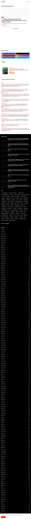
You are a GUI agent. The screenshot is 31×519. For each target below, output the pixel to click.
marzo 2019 (15, 381)
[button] (1, 2)
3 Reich (12, 194)
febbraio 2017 (15, 426)
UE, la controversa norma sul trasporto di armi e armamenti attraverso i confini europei (17, 180)
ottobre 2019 (15, 368)
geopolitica (16, 218)
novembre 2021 (15, 324)
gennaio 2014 (15, 492)
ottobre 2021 (15, 326)
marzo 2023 (15, 295)
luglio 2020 (15, 352)
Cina (17, 199)
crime (14, 215)
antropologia (26, 208)
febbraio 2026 (15, 233)
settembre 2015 (15, 456)
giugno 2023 (15, 290)
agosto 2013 (15, 501)
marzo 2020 (15, 360)
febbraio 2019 (15, 383)
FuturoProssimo (4, 127)
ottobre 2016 (15, 433)
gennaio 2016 (15, 449)
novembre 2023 (15, 281)
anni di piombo (9, 208)
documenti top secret (5, 216)
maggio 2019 (15, 377)
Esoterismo (3, 203)
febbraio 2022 (15, 318)
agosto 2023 (15, 286)
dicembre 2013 (15, 494)
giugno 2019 (15, 376)
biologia (21, 211)
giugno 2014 (15, 483)
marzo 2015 (15, 467)
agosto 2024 (15, 265)
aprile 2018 (15, 401)
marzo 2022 (15, 317)
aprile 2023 (15, 293)
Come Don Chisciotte (5, 108)
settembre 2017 (15, 413)
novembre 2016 (15, 431)
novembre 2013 (15, 495)
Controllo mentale (11, 201)
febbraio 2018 (15, 404)
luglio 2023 (15, 288)
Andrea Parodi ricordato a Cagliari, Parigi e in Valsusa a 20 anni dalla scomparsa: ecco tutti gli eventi (19, 155)
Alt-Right (18, 196)
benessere (12, 211)
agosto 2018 (15, 393)
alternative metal (4, 206)
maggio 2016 (15, 442)
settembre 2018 (15, 392)
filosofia (3, 218)
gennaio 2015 (15, 470)
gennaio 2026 (15, 234)
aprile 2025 (15, 250)
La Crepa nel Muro (4, 118)
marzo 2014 (15, 488)
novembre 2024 (15, 259)
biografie (17, 211)
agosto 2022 (15, 308)
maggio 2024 (15, 270)
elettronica (16, 216)
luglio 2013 (15, 503)
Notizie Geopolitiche (5, 93)
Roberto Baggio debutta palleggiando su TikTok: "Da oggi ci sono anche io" (13, 124)
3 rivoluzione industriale (25, 194)
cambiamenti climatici (5, 213)
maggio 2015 (15, 463)
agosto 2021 (15, 329)
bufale (25, 211)
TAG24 (3, 98)
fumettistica (7, 218)
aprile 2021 (15, 336)
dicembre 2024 (15, 258)
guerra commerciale (5, 220)
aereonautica (26, 203)
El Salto (3, 113)
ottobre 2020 (15, 347)
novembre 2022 (15, 302)
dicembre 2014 (15, 472)
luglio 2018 (15, 395)
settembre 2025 (15, 242)
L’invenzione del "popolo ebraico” (7, 119)
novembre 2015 (15, 453)
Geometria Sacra (13, 203)
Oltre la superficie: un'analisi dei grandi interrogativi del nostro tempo (18, 149)
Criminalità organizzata (18, 201)
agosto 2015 (15, 458)
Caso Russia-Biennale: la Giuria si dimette (8, 104)
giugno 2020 (15, 354)
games (12, 218)
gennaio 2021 (15, 342)
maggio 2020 (15, 356)
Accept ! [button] (3, 517)
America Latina (23, 196)
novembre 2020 (15, 345)
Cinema (21, 199)
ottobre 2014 (15, 476)
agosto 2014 (15, 479)
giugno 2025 (15, 247)
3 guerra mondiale (17, 194)
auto (2, 211)
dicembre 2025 (15, 236)
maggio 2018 (15, 399)
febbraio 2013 (15, 512)
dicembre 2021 (15, 322)
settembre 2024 (15, 263)
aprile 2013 (15, 508)
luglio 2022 (15, 310)
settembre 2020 (15, 349)
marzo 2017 (15, 424)
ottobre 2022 (15, 304)
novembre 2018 (15, 388)
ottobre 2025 (15, 240)
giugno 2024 (15, 268)
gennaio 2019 (15, 385)
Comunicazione (4, 201)
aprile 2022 (15, 315)
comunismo (18, 213)
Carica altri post (15, 28)
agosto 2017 (15, 415)
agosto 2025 (15, 243)
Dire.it (2, 88)
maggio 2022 (15, 313)
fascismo (21, 216)
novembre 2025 (15, 238)
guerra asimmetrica (22, 218)
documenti (25, 215)
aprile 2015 (15, 465)
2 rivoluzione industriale (5, 194)
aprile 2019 (15, 379)
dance (21, 215)
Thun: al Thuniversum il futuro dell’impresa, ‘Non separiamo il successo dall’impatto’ (15, 94)
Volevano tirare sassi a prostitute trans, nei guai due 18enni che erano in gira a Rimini (15, 89)
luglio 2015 (15, 460)
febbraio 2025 (15, 254)
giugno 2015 (15, 461)
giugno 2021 (15, 333)
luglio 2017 (15, 417)
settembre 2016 (15, 435)
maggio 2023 (15, 292)
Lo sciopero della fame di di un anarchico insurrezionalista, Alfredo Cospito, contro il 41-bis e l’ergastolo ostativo (14, 21)
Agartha (8, 196)
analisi (25, 206)
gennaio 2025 (15, 256)
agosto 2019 (15, 372)
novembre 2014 (15, 474)
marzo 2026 (15, 231)
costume (10, 215)
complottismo (12, 213)
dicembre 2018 (15, 386)
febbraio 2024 (15, 276)
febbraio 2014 (15, 490)
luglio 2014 (15, 481)
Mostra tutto (4, 131)
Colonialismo (25, 199)
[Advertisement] (15, 40)
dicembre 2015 (15, 451)
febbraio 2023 (15, 297)
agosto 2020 (15, 351)
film (24, 216)
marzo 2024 (15, 274)
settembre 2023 (15, 284)
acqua (22, 203)
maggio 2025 (15, 249)
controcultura (23, 213)
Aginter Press (13, 196)
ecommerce (11, 216)
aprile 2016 (15, 444)
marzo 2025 (15, 252)
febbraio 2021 (15, 340)
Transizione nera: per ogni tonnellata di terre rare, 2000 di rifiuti (11, 128)
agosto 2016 (15, 436)
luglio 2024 (15, 267)
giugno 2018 (15, 397)
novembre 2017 (15, 410)
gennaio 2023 (15, 299)
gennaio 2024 (15, 277)
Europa (8, 203)
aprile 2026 (15, 229)
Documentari (26, 201)
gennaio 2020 (15, 363)
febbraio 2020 (15, 361)
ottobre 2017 (15, 411)
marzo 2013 (15, 510)
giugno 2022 (15, 311)
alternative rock (10, 206)
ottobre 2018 (15, 390)
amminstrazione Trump (18, 206)
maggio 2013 (15, 506)
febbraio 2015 (15, 469)
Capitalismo (13, 199)
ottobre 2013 (15, 497)
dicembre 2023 (15, 279)
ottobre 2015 (15, 454)
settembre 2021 (15, 327)
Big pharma (3, 199)
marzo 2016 (15, 445)
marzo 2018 (15, 402)
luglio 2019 (15, 374)
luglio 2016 (15, 438)
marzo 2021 (15, 338)
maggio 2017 (15, 420)
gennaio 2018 (15, 406)
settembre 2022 (15, 306)
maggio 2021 (15, 335)
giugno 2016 (15, 440)
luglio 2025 (15, 245)
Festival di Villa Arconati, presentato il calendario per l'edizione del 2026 (18, 175)
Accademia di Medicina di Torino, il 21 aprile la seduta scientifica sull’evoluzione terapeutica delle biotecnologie (18, 165)
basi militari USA (7, 211)
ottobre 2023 (15, 283)
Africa (5, 196)
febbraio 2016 (15, 447)
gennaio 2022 (15, 320)
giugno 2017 (15, 419)
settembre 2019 (15, 370)
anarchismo (3, 208)
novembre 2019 (15, 367)
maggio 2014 (15, 485)
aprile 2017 (15, 422)
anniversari (14, 208)
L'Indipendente (4, 103)
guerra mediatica (12, 220)
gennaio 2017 (15, 427)
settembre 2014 (15, 478)
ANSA (2, 123)
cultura (18, 215)
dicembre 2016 (15, 429)
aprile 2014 (15, 486)
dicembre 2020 (15, 343)
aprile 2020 (15, 358)
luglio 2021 (15, 331)
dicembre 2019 (15, 365)
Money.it (3, 83)
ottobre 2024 (15, 261)
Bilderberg (8, 199)
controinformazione (5, 215)
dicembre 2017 (15, 408)
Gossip (18, 203)
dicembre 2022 (15, 301)
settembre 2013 (15, 499)
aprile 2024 (15, 272)
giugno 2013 (15, 504)
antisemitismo (20, 208)
